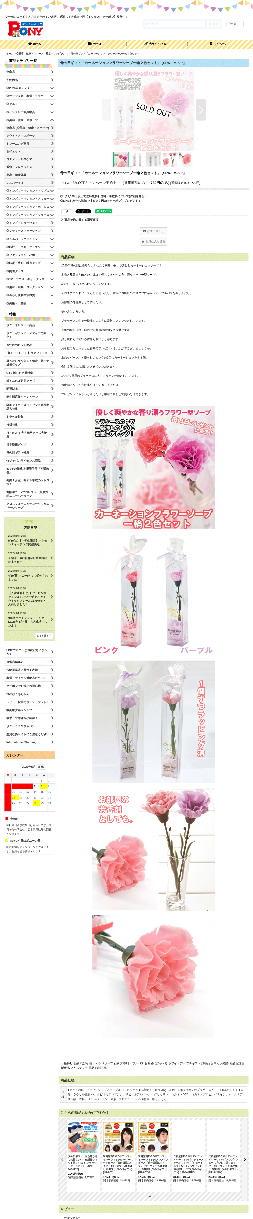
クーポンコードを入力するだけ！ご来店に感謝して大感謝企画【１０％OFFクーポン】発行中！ (66, 16)
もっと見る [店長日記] (44, 635)
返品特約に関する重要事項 (80, 219)
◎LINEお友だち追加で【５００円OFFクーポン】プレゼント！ (100, 200)
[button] (157, 44)
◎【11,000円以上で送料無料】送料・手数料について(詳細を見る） (103, 196)
